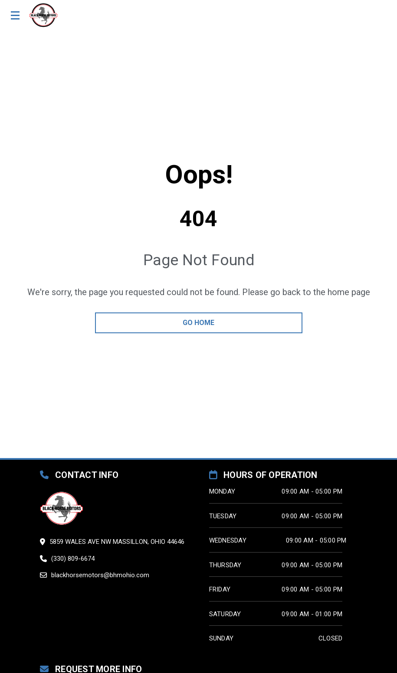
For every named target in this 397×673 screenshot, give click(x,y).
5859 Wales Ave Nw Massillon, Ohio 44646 (116, 542)
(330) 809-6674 (73, 558)
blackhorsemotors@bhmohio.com (100, 575)
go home (198, 323)
